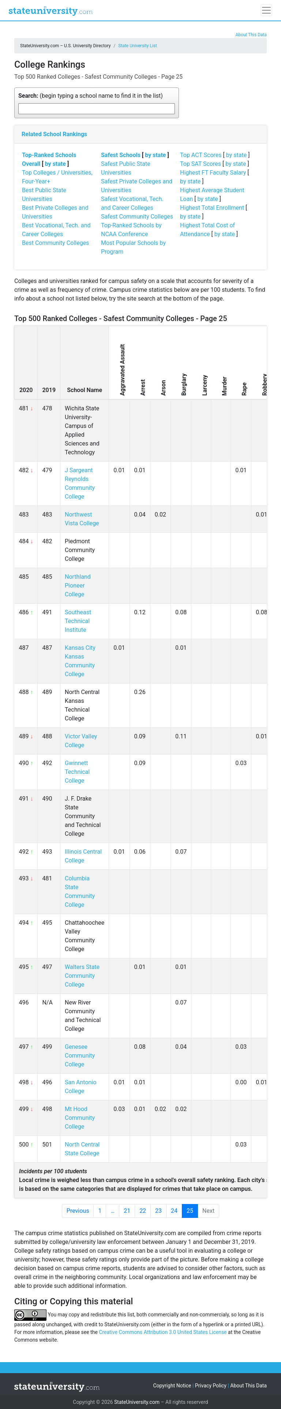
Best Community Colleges (55, 242)
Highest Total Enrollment (212, 207)
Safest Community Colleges (137, 216)
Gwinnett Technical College (77, 772)
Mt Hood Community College (80, 1118)
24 (174, 1210)
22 (142, 1210)
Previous (78, 1210)
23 (158, 1210)
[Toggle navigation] (266, 10)
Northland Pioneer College (78, 585)
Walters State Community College (82, 975)
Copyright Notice (172, 1386)
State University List (137, 45)
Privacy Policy (210, 1386)
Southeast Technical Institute (78, 621)
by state (55, 163)
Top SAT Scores (200, 163)
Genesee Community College (80, 1055)
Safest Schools (120, 155)
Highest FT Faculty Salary (213, 172)
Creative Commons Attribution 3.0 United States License (162, 1332)
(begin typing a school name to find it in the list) (90, 95)
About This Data (251, 34)
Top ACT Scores (201, 155)
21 (127, 1210)
